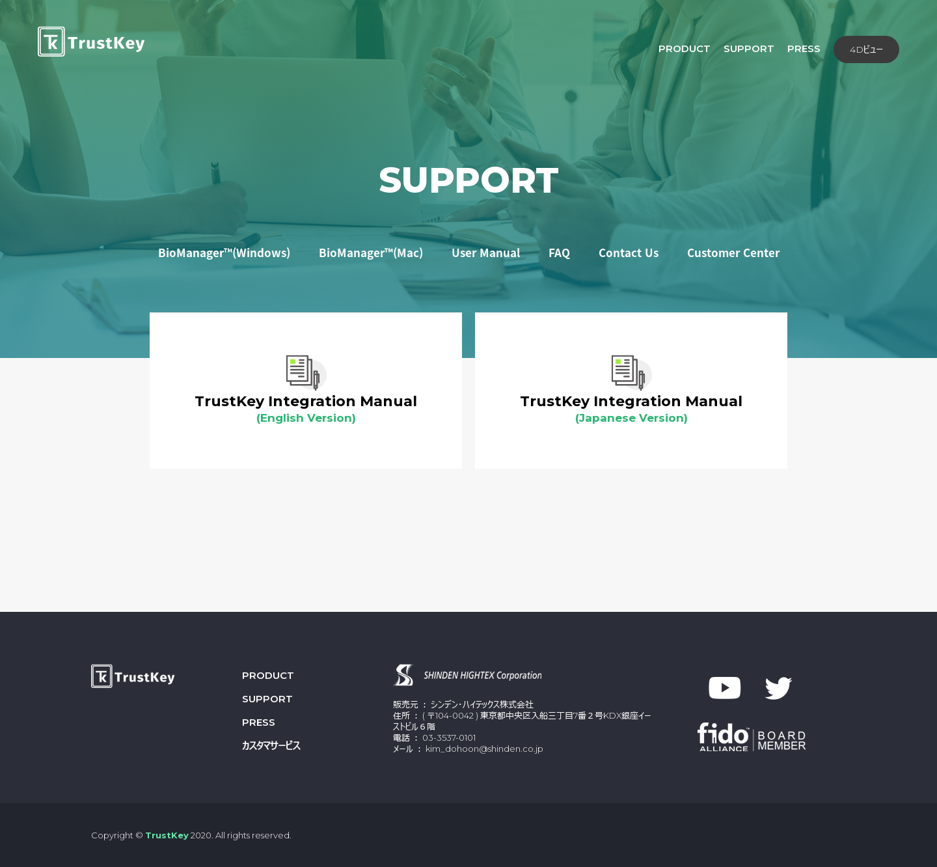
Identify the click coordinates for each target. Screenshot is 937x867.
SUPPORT (469, 180)
